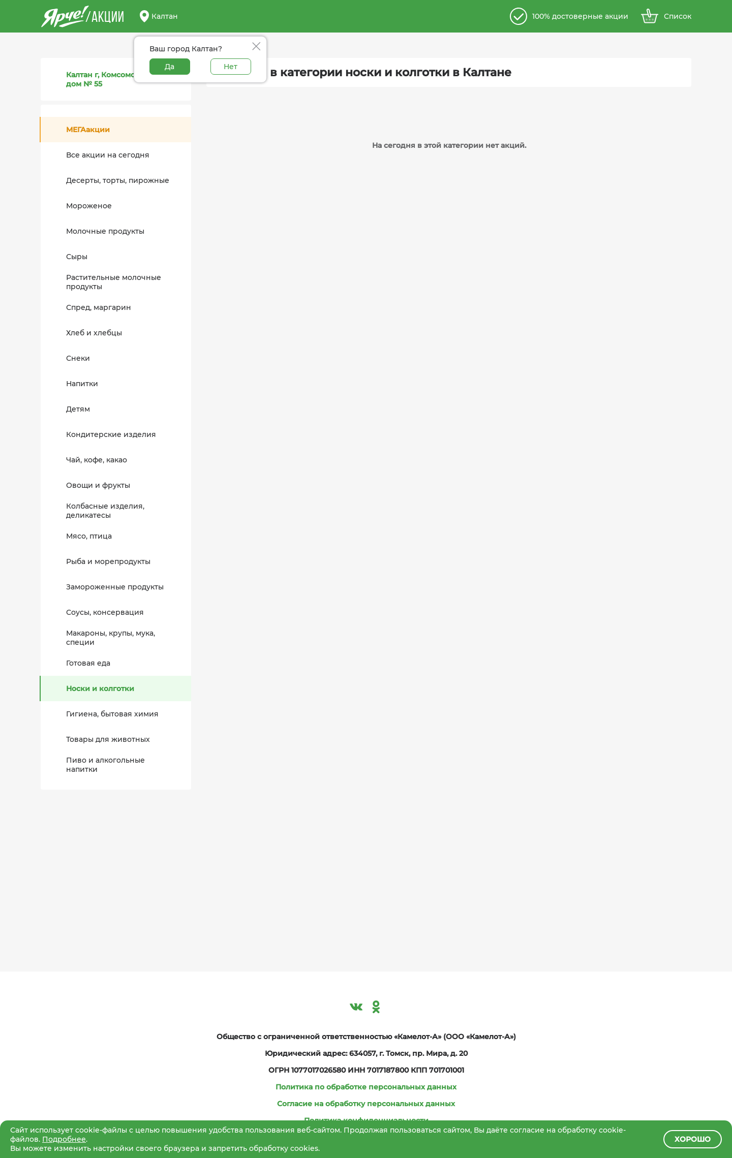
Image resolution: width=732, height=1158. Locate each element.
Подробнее (64, 1139)
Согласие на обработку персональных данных (366, 1103)
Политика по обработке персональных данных (366, 1086)
